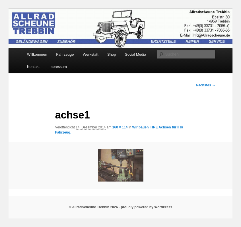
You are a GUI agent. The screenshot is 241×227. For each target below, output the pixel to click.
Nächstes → (206, 85)
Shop (111, 54)
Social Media (135, 54)
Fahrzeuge (65, 54)
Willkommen (37, 54)
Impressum (58, 66)
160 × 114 (120, 127)
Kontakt (33, 66)
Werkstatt (90, 54)
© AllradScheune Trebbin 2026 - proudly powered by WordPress (120, 207)
